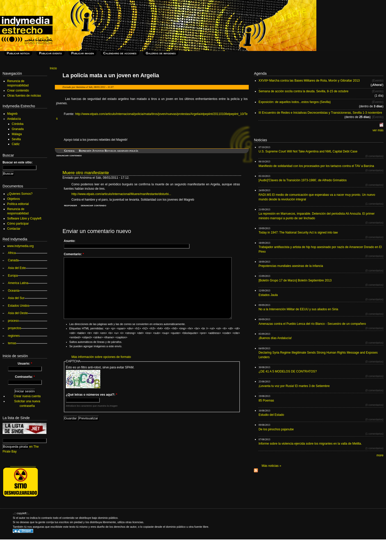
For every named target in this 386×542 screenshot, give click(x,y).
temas (12, 343)
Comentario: (74, 254)
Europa (13, 275)
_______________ (23, 465)
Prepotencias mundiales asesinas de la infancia (290, 266)
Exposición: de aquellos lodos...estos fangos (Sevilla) (294, 102)
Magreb (12, 113)
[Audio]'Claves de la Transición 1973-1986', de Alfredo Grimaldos (302, 180)
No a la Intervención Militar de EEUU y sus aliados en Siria (298, 309)
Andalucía (14, 119)
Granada (18, 129)
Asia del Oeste (18, 313)
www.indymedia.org (20, 246)
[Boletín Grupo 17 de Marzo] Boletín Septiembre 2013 (294, 280)
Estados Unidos (18, 305)
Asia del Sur (16, 298)
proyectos (14, 328)
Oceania (13, 290)
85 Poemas (266, 400)
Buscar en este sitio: (17, 162)
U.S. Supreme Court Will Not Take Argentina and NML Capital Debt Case (307, 151)
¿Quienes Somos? (19, 194)
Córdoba (17, 124)
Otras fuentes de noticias (24, 95)
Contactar (13, 228)
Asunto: (69, 241)
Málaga (17, 134)
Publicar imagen (82, 53)
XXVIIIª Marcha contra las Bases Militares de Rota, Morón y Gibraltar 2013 (309, 80)
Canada (13, 260)
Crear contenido (18, 90)
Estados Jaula (268, 295)
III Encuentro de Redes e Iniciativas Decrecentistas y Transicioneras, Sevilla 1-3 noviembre (320, 112)
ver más (377, 130)
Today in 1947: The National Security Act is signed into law (298, 232)
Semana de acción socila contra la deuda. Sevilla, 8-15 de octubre (303, 91)
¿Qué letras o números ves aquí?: (91, 394)
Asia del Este (17, 268)
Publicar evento (50, 53)
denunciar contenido (69, 155)
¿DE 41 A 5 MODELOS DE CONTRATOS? (287, 371)
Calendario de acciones (119, 53)
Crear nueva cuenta (27, 396)
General (69, 150)
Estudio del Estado (271, 415)
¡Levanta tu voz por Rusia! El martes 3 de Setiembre (294, 386)
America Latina (18, 283)
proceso (13, 320)
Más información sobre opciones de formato (101, 357)
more (380, 455)
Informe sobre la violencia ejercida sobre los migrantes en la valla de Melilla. (310, 443)
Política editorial (18, 204)
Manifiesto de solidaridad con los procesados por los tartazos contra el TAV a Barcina (316, 166)
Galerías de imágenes (161, 53)
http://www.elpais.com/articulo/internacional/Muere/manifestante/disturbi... (121, 194)
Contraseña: (25, 377)
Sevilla (16, 139)
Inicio (53, 68)
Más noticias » (271, 466)
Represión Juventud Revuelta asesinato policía (108, 150)
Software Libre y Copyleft (24, 218)
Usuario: (25, 363)
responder (70, 205)
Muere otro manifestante (86, 172)
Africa (12, 253)
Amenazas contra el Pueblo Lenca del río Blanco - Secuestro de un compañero (312, 324)
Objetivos (13, 199)
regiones (14, 336)
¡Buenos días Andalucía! (275, 338)
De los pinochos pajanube (276, 429)
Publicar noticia (18, 53)
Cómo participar (18, 223)
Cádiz (16, 144)
